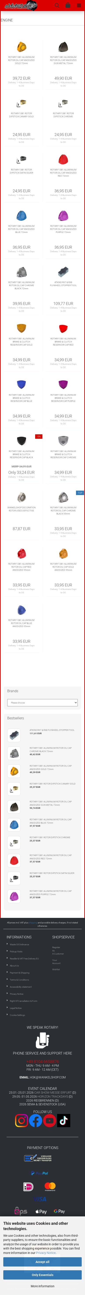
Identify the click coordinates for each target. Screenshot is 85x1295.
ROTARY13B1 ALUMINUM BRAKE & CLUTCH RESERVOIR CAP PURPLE (63, 398)
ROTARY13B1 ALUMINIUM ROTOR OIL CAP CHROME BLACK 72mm (21, 285)
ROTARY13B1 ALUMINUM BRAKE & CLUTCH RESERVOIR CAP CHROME (63, 454)
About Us (14, 965)
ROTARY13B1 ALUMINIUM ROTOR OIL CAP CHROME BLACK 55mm (63, 510)
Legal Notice (16, 1008)
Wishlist (56, 969)
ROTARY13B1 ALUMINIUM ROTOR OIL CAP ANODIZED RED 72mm (63, 172)
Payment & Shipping (19, 973)
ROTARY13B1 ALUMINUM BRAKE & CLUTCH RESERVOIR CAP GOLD (21, 341)
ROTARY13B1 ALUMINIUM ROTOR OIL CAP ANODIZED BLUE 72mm (21, 229)
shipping (33, 922)
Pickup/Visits (16, 951)
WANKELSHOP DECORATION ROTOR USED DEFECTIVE (21, 509)
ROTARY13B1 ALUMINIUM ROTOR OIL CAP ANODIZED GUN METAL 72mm (63, 60)
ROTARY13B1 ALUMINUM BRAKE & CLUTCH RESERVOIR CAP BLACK (21, 454)
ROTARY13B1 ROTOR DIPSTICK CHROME (63, 115)
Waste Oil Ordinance (19, 944)
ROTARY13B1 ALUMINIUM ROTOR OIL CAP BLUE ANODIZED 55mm (21, 623)
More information (42, 1286)
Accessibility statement (21, 987)
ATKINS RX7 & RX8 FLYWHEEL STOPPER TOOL (63, 284)
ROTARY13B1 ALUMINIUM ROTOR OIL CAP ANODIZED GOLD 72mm (21, 60)
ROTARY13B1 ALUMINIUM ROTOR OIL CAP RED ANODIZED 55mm (21, 567)
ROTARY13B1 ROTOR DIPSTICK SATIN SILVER (21, 171)
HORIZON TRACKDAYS (53, 1096)
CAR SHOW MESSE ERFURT (53, 1092)
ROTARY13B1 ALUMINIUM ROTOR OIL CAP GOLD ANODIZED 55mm (63, 567)
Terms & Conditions (19, 980)
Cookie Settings (17, 1015)
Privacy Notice (46, 1253)
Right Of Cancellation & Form (23, 1001)
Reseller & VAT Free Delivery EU (24, 958)
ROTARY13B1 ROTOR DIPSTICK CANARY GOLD (21, 115)
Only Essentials (42, 1275)
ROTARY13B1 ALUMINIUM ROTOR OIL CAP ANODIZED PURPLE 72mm (63, 229)
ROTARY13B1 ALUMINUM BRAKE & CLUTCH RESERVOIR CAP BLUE (21, 398)
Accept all (42, 1262)
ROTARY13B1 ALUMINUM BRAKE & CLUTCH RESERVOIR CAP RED (63, 341)
